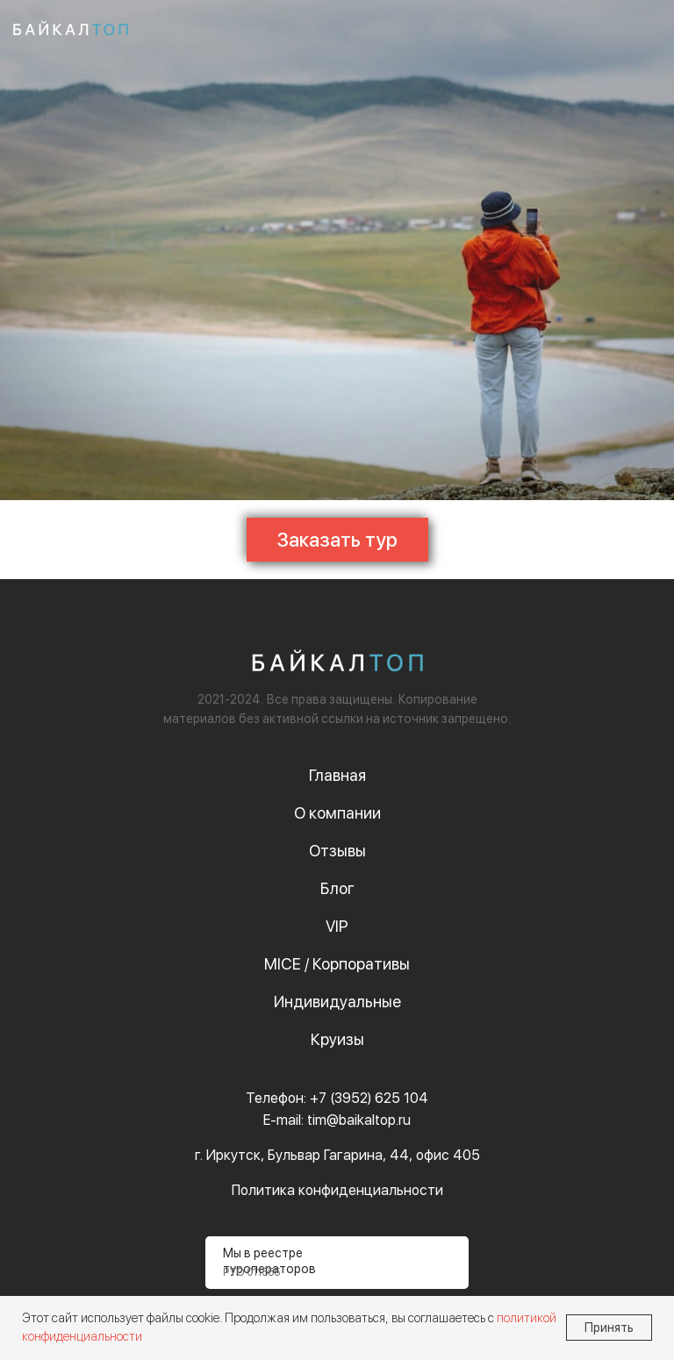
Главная (337, 775)
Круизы (337, 1039)
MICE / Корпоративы (337, 964)
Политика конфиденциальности (337, 1190)
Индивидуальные (337, 1001)
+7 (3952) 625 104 (369, 1098)
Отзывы (337, 850)
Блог (337, 888)
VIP (337, 926)
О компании (337, 813)
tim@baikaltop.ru (359, 1120)
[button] (337, 540)
